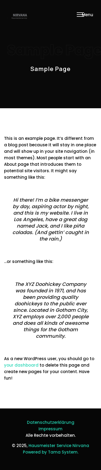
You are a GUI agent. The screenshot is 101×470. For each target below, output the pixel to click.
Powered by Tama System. (50, 452)
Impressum (50, 429)
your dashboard (21, 365)
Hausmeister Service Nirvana (59, 445)
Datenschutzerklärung (50, 422)
